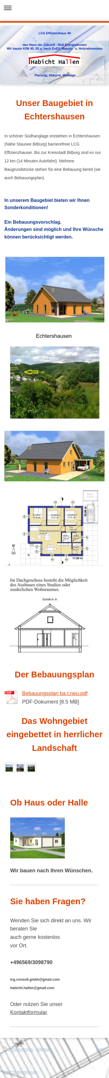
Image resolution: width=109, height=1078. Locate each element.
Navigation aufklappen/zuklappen (54, 7)
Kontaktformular (28, 1012)
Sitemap (43, 1049)
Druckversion (18, 1049)
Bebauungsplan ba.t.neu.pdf (54, 693)
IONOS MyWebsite (20, 1072)
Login (101, 1049)
